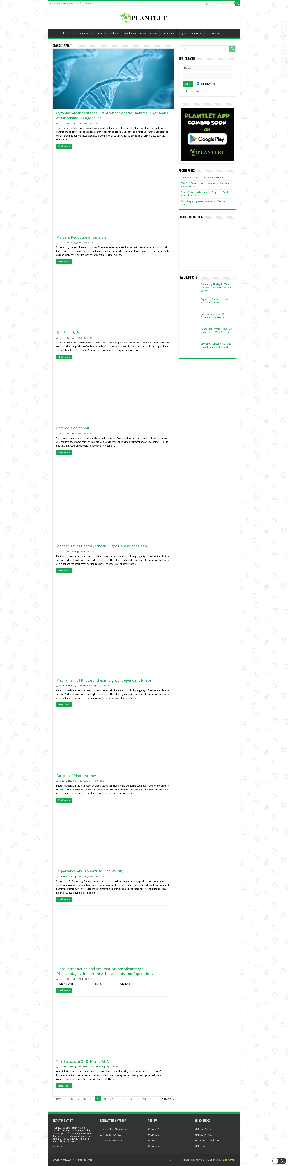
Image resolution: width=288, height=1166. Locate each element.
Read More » (64, 146)
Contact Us (195, 33)
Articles (112, 33)
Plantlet (61, 123)
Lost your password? (194, 91)
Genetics (73, 123)
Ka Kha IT (201, 1160)
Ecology (73, 338)
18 (84, 1099)
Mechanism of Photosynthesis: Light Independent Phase (103, 680)
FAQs (181, 33)
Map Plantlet (167, 33)
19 (91, 1099)
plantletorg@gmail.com (115, 1129)
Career (153, 33)
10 (72, 1099)
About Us (66, 33)
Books (143, 33)
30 (123, 1099)
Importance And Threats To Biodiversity (89, 871)
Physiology (74, 552)
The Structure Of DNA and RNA (82, 1061)
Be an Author (203, 1129)
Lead (80, 123)
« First (57, 1099)
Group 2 (153, 1135)
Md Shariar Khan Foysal (68, 686)
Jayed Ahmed (229, 1160)
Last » (145, 1099)
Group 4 (153, 1146)
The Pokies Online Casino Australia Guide (202, 177)
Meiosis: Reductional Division (81, 237)
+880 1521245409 (112, 1140)
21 (104, 1099)
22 (111, 1099)
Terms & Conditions (207, 1140)
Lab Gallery (128, 33)
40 (130, 1099)
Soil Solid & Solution (73, 333)
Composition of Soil (72, 428)
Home (55, 33)
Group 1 (153, 1129)
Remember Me (206, 83)
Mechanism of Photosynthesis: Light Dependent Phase (102, 546)
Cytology (73, 243)
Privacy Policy (212, 33)
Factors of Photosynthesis (77, 776)
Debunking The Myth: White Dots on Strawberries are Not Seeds (216, 287)
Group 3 (153, 1140)
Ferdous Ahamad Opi (67, 876)
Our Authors (86, 3)
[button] (279, 1161)
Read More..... (60, 1146)
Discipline (97, 33)
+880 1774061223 (112, 1135)
